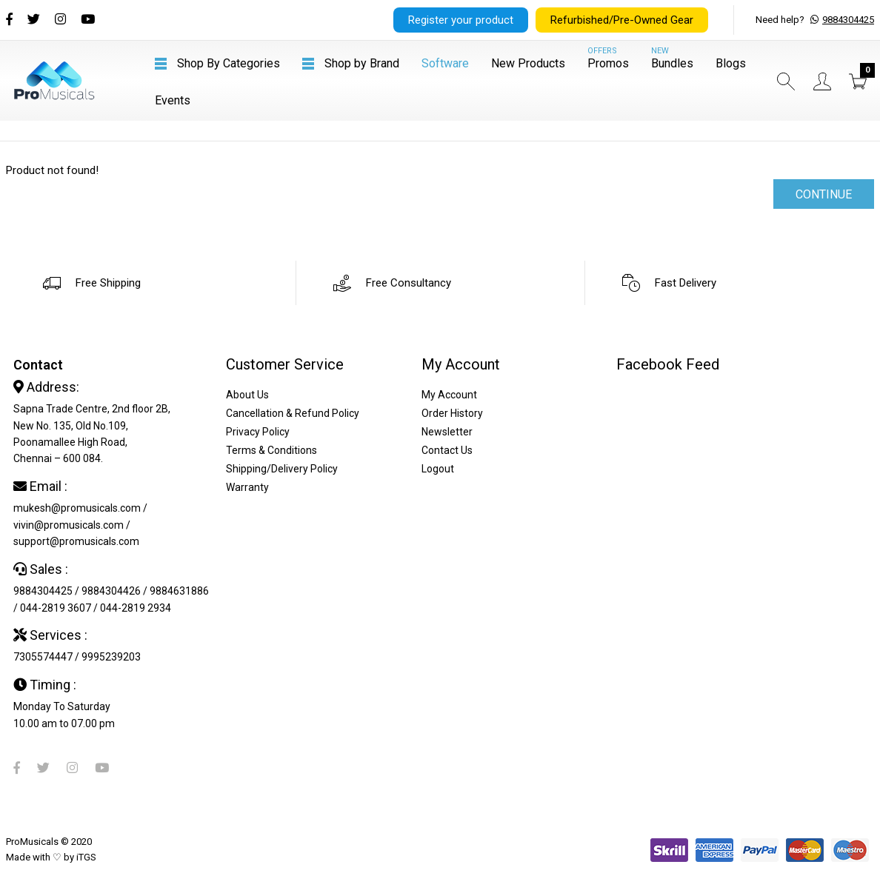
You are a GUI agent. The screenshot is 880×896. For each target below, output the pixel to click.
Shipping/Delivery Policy (282, 469)
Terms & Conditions (271, 450)
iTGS (86, 857)
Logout (437, 469)
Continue (824, 194)
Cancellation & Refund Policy (292, 413)
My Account (449, 395)
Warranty (247, 487)
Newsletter (447, 432)
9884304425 (848, 19)
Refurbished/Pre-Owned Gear (621, 20)
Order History (452, 413)
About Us (247, 395)
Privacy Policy (258, 432)
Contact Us (447, 450)
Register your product (460, 20)
